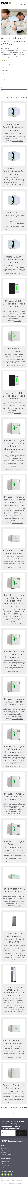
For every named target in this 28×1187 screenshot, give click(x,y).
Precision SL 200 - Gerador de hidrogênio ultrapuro (14, 396)
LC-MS (2, 67)
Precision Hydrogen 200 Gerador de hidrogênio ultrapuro (14, 702)
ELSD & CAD (4, 82)
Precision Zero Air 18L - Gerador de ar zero (14, 552)
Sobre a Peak (4, 1148)
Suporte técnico (5, 1161)
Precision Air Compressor (14, 350)
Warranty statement (5, 1180)
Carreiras (3, 1167)
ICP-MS (3, 73)
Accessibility (4, 1178)
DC (2, 91)
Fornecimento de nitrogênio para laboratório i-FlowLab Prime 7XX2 (14, 991)
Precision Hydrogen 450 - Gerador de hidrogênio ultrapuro (14, 797)
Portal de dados (5, 1165)
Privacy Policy (11, 1178)
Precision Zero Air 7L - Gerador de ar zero (14, 1042)
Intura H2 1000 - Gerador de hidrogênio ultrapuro (14, 259)
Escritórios (3, 1152)
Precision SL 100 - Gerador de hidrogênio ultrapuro (14, 304)
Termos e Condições (17, 1180)
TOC (2, 88)
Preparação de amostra (7, 85)
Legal (18, 1178)
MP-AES (3, 79)
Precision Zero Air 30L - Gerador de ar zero (14, 1086)
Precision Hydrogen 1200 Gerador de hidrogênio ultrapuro (14, 844)
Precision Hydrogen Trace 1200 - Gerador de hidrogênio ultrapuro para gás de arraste (14, 601)
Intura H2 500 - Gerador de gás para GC (14, 215)
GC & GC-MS (15, 140)
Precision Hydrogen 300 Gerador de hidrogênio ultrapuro (14, 749)
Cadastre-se (21, 1133)
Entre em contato (5, 1150)
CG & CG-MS (4, 70)
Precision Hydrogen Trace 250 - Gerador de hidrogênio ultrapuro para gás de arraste (14, 446)
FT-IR (2, 76)
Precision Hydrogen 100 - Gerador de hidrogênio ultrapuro (14, 654)
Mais (15, 1114)
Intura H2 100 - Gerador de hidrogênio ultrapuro (14, 127)
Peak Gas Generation (6, 1154)
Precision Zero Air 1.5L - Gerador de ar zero (14, 890)
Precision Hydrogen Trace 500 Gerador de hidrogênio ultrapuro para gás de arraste (14, 501)
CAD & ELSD (13, 957)
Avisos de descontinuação (7, 1163)
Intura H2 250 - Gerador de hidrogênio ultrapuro (14, 171)
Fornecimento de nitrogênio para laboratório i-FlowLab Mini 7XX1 (14, 937)
